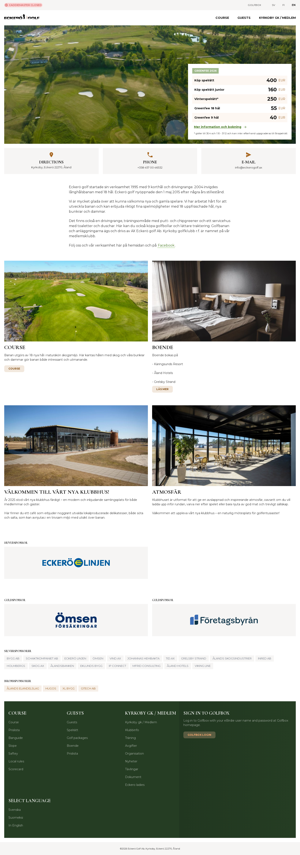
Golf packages (77, 738)
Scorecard (15, 769)
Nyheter (131, 761)
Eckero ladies (135, 785)
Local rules (16, 761)
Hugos (50, 688)
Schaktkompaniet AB (42, 658)
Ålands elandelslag (23, 688)
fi (283, 5)
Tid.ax (170, 658)
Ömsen (98, 658)
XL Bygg (69, 688)
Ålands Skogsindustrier (232, 658)
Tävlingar (131, 769)
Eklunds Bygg (91, 665)
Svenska (14, 810)
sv (273, 5)
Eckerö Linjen (75, 658)
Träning (130, 738)
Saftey (13, 753)
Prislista (14, 730)
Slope (12, 746)
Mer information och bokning (220, 127)
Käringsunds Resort (168, 364)
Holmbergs (16, 665)
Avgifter (131, 746)
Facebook (166, 245)
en (294, 5)
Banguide (15, 738)
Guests (244, 18)
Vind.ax (115, 658)
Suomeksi (15, 817)
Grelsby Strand (164, 382)
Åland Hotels (163, 373)
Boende (73, 746)
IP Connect (117, 665)
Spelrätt (72, 730)
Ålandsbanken (62, 665)
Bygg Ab (13, 658)
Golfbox (254, 5)
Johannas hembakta (143, 658)
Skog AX (37, 665)
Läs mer (162, 389)
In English (15, 825)
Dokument (133, 777)
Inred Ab (264, 658)
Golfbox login (199, 734)
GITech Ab (88, 688)
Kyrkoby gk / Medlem (277, 18)
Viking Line (203, 665)
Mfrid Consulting (146, 665)
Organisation (134, 753)
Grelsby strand (193, 658)
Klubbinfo (132, 730)
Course (222, 18)
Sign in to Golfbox (206, 713)
